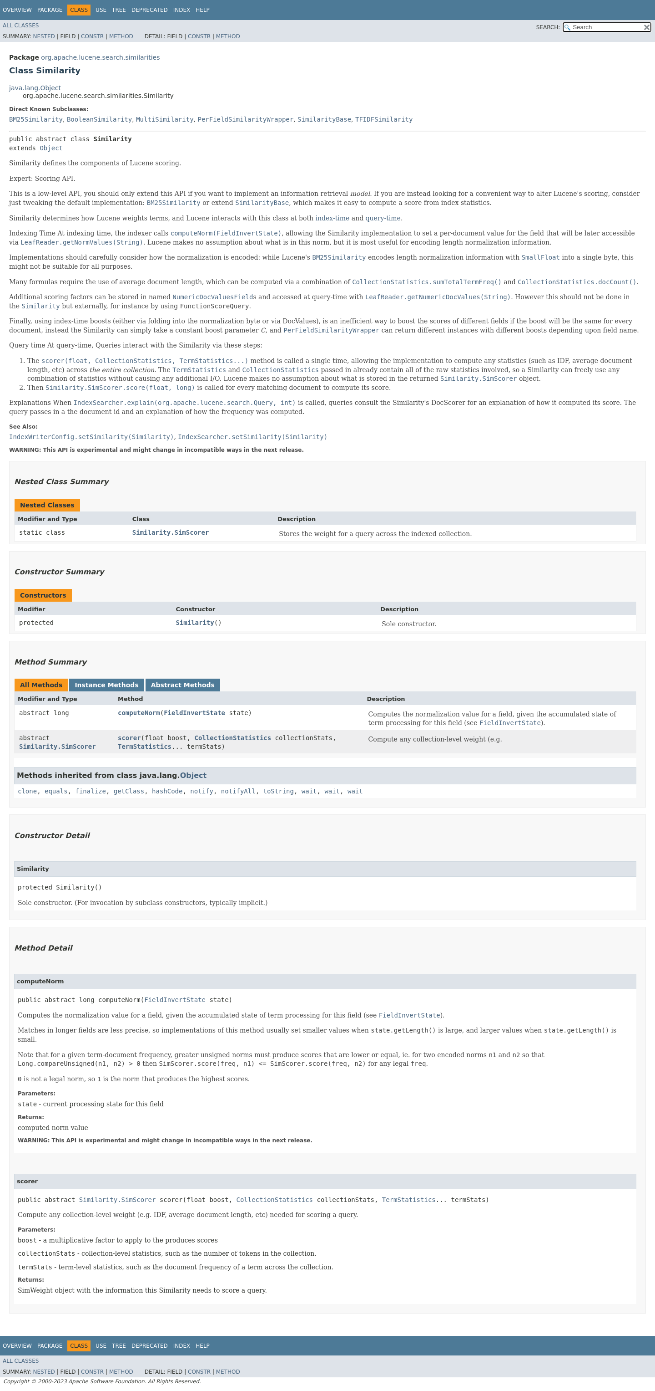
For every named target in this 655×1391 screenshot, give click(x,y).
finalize (90, 791)
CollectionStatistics (233, 738)
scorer (129, 738)
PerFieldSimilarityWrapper (245, 119)
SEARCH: (548, 27)
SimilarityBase (324, 119)
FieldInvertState (194, 712)
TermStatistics (144, 746)
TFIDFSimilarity (384, 119)
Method (121, 36)
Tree (119, 10)
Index (182, 10)
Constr (92, 36)
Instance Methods (106, 685)
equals (56, 791)
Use (101, 10)
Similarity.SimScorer (170, 532)
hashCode (167, 791)
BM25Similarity (36, 119)
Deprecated (149, 10)
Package (49, 10)
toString (278, 791)
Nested (44, 36)
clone (27, 791)
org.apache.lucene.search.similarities (100, 57)
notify (201, 791)
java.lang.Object (35, 88)
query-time (383, 218)
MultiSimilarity (164, 119)
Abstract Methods (183, 685)
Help (203, 10)
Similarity (195, 622)
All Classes (21, 25)
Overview (17, 10)
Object (51, 148)
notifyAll (238, 791)
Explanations (30, 402)
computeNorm (139, 712)
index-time (333, 218)
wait (309, 791)
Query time (27, 345)
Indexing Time (32, 233)
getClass (129, 791)
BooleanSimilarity (99, 119)
